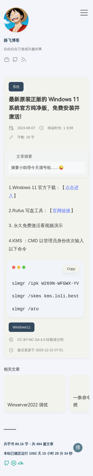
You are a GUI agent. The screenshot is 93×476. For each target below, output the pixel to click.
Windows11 (22, 327)
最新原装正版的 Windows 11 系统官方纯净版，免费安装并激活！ (44, 108)
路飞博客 (12, 40)
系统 (16, 86)
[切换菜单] (84, 12)
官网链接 (61, 210)
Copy (71, 269)
